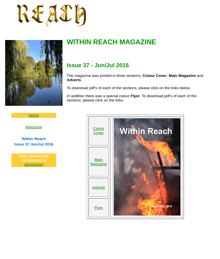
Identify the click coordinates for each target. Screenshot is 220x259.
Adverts (98, 187)
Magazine (33, 127)
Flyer (98, 208)
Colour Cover (98, 130)
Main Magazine (98, 162)
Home (34, 115)
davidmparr (34, 164)
